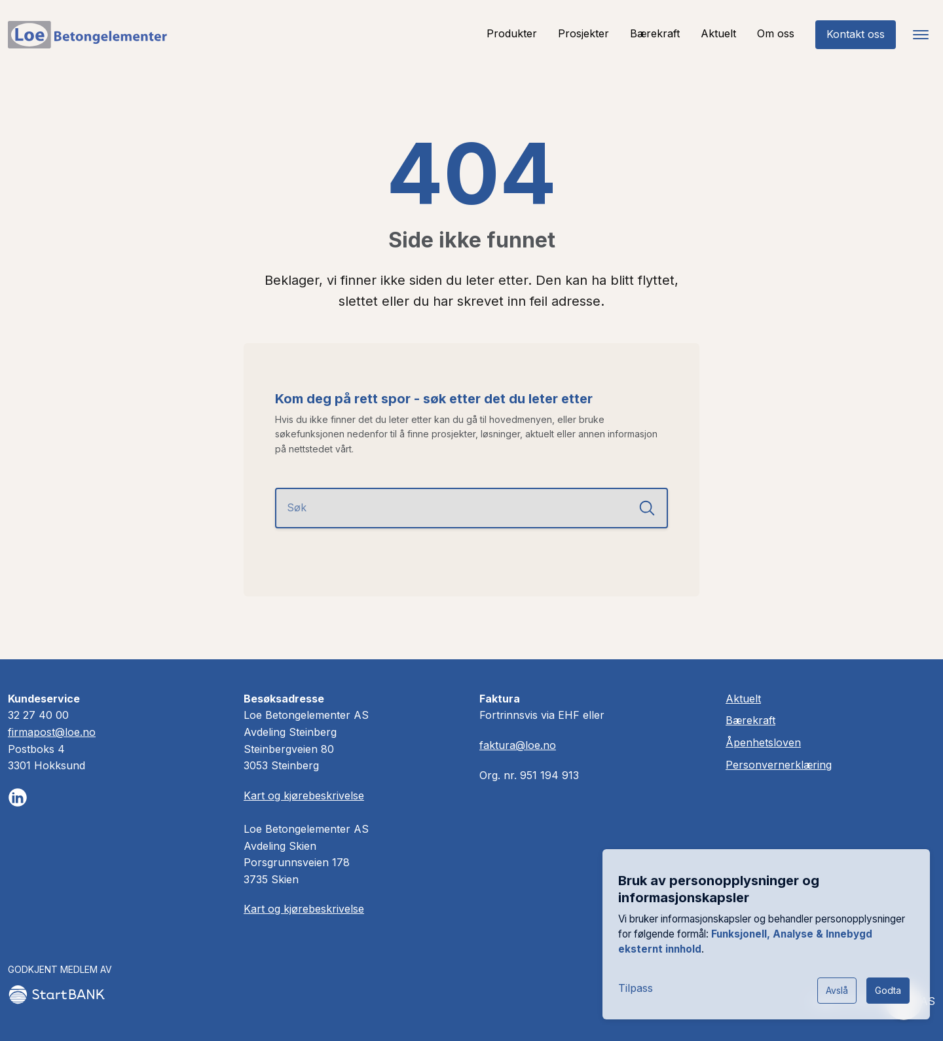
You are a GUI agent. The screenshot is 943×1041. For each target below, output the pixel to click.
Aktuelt (718, 33)
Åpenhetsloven (763, 742)
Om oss (775, 33)
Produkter (512, 33)
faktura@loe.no (517, 745)
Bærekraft (655, 33)
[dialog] (766, 934)
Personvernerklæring (779, 764)
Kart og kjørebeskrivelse (304, 795)
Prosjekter (583, 33)
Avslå (837, 990)
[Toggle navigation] (920, 34)
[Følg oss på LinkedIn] (18, 797)
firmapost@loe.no (52, 732)
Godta (888, 990)
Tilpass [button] (635, 988)
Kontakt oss (855, 34)
